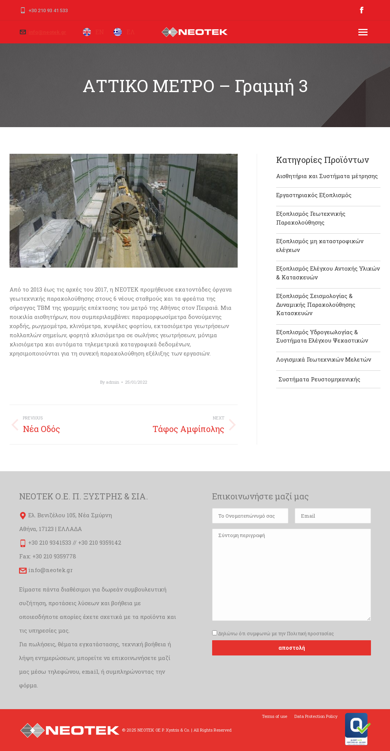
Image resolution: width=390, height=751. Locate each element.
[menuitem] (274, 716)
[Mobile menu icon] (363, 32)
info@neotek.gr (47, 32)
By (109, 382)
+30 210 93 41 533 (48, 10)
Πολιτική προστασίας (310, 633)
